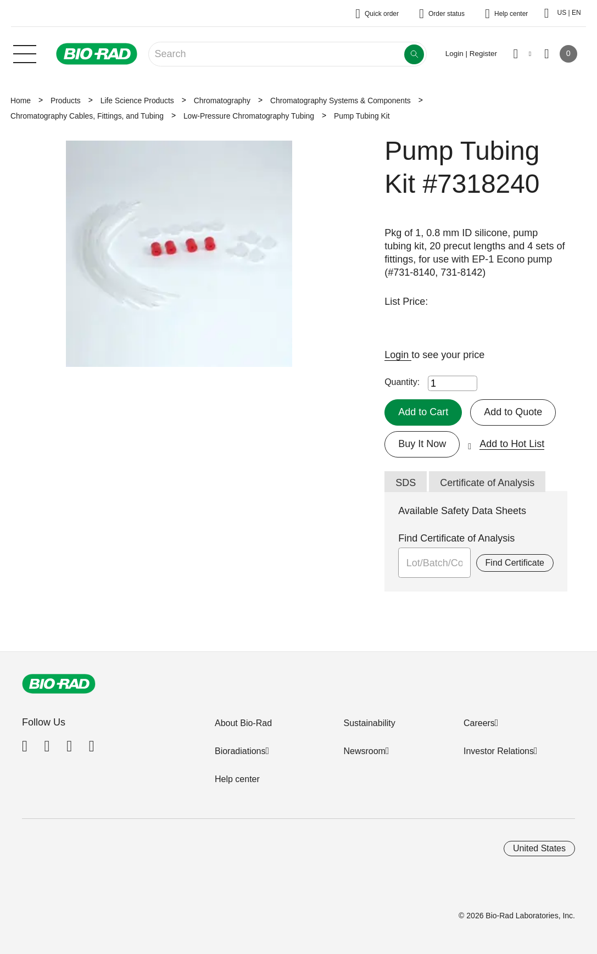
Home (20, 100)
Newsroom (364, 751)
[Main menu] (24, 53)
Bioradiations (240, 751)
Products (66, 100)
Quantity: (402, 382)
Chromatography (222, 100)
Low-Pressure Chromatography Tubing (248, 115)
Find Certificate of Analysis (456, 538)
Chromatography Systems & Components (340, 100)
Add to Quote (513, 411)
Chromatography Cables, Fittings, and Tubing (87, 115)
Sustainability (369, 723)
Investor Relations (499, 751)
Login (397, 354)
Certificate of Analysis (487, 482)
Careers (479, 723)
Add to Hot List (511, 443)
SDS (405, 482)
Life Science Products (137, 100)
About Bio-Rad (243, 723)
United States (539, 848)
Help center (237, 779)
